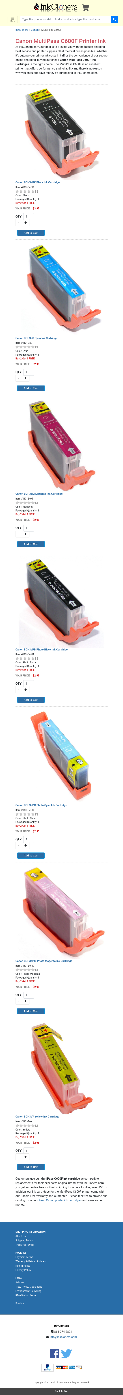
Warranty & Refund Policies (31, 1261)
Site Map (20, 1303)
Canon (35, 29)
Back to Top (61, 1391)
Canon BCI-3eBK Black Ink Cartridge (38, 182)
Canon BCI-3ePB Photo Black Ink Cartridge (42, 649)
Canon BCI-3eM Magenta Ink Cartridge (39, 493)
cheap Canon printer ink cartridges (60, 1200)
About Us (21, 1236)
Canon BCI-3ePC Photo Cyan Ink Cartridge (41, 805)
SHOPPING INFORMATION (31, 1231)
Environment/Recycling (29, 1291)
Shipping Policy (24, 1240)
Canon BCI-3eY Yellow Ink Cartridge (37, 1116)
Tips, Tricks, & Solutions (29, 1286)
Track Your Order (25, 1244)
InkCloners (22, 29)
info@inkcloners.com (63, 1337)
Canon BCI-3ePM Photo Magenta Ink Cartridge (44, 961)
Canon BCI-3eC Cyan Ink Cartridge (36, 338)
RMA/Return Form (26, 1295)
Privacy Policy (23, 1270)
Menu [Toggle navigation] (12, 20)
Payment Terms (24, 1257)
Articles (20, 1282)
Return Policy (23, 1265)
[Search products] (65, 19)
